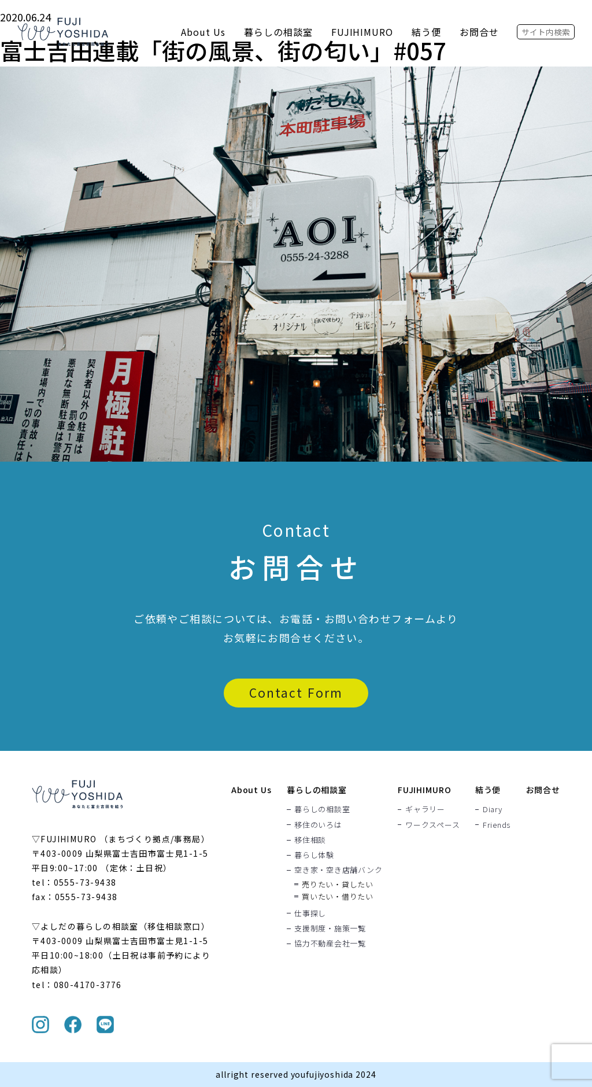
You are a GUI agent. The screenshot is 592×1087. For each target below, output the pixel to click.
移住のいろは (318, 824)
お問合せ (479, 32)
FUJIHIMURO (362, 32)
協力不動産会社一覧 (330, 943)
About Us (203, 32)
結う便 (426, 32)
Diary (492, 809)
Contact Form (296, 692)
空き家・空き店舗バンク (338, 870)
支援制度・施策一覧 (330, 928)
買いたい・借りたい (337, 896)
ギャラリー (425, 809)
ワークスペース (432, 824)
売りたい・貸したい (337, 884)
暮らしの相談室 (278, 32)
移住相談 (310, 839)
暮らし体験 (314, 854)
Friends (496, 824)
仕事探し (310, 912)
